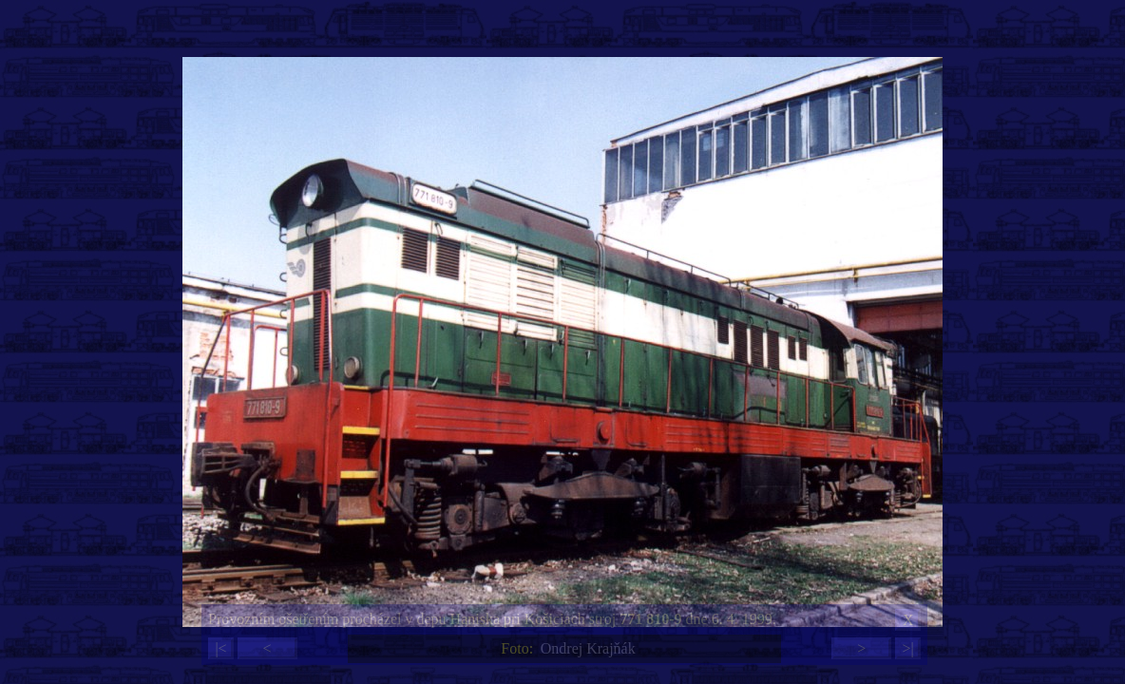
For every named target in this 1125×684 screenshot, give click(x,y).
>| (907, 648)
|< (220, 648)
